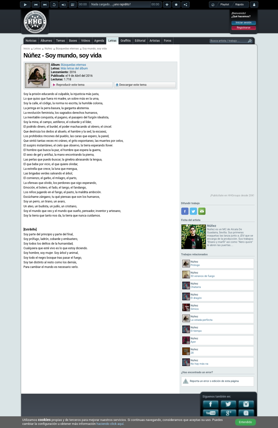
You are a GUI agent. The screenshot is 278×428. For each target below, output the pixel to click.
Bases (73, 40)
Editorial (140, 40)
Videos (85, 40)
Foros (167, 40)
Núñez (48, 48)
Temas (60, 40)
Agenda (99, 40)
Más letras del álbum (74, 68)
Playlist (225, 4)
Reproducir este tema (70, 84)
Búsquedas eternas (67, 48)
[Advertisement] (139, 21)
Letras (112, 40)
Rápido (239, 4)
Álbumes (46, 40)
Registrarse (243, 27)
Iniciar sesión (243, 22)
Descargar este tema (133, 84)
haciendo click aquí (110, 424)
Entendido (245, 422)
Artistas (155, 40)
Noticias (31, 40)
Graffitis (126, 40)
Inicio (27, 48)
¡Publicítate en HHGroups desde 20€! (232, 195)
